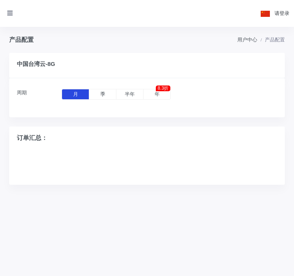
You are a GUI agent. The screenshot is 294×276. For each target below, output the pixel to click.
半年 (130, 94)
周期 (22, 92)
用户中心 (247, 40)
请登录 (281, 13)
